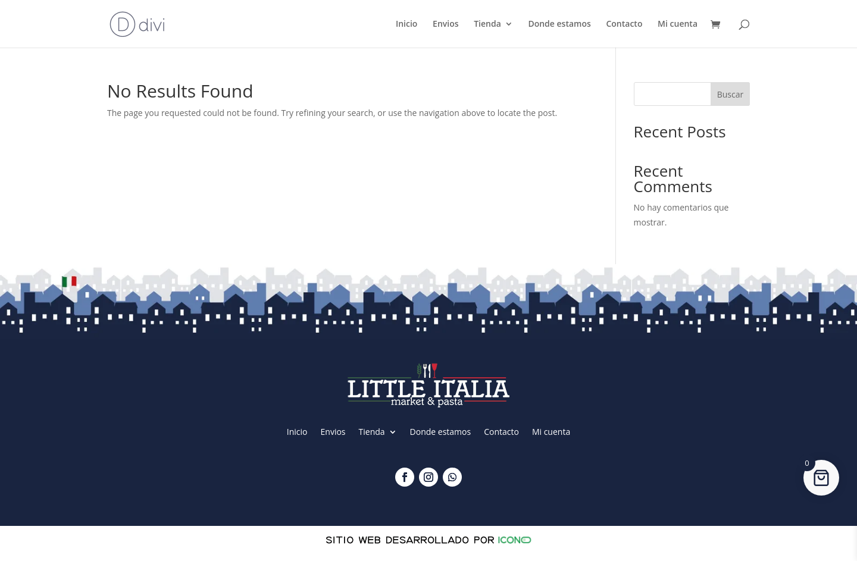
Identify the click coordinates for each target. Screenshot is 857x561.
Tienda (487, 24)
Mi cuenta (678, 24)
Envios (445, 24)
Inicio (406, 24)
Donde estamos (559, 24)
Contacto (624, 24)
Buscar (730, 94)
